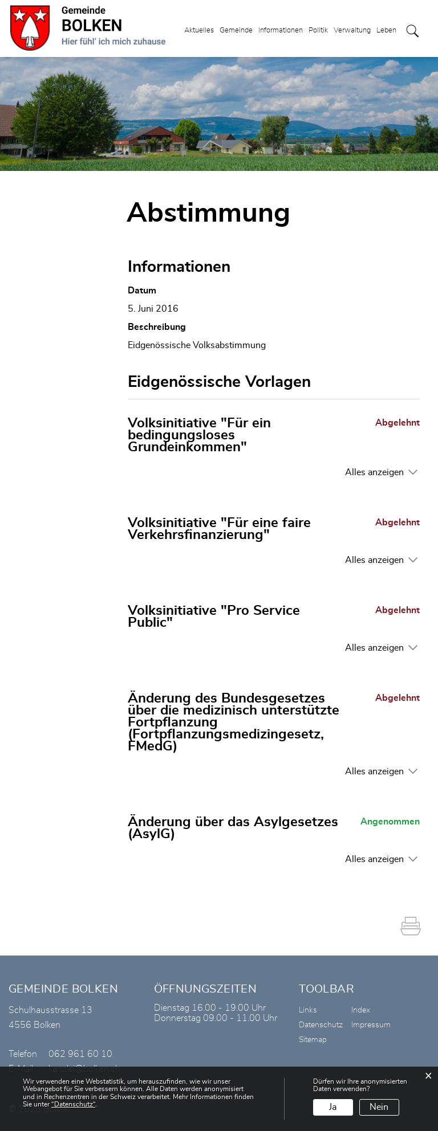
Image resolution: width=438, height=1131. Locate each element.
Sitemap (313, 1040)
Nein (379, 1107)
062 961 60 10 (80, 1054)
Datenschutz (321, 1025)
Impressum (371, 1025)
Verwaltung (352, 30)
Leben (386, 30)
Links (308, 1010)
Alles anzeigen (374, 472)
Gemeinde (236, 30)
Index (360, 1010)
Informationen (280, 30)
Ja (332, 1107)
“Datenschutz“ (73, 1104)
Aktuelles (199, 30)
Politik (318, 30)
